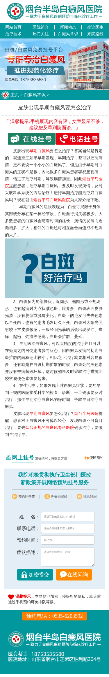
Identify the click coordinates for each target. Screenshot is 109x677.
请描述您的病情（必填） (68, 558)
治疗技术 (13, 33)
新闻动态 (68, 27)
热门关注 (41, 33)
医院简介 (41, 27)
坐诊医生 (95, 27)
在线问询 (77, 577)
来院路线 (95, 33)
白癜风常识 (68, 33)
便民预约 (96, 458)
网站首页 (13, 27)
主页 (14, 94)
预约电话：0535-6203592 (54, 619)
